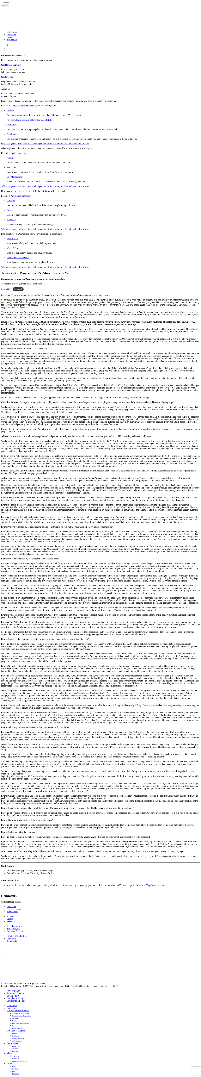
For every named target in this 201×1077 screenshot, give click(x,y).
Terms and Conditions (16, 993)
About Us (5, 89)
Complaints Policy (15, 998)
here (40, 284)
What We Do (12, 238)
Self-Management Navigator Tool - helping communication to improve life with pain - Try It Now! (45, 143)
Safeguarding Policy (16, 1001)
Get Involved (7, 77)
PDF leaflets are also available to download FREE (29, 120)
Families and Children (17, 936)
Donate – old (16, 1046)
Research (11, 921)
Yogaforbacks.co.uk (155, 885)
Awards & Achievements (18, 257)
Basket (14, 1066)
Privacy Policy (13, 991)
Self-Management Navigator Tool (21, 1016)
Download (18, 289)
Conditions (11, 938)
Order (9, 37)
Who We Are (12, 248)
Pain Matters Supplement (25, 105)
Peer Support (12, 167)
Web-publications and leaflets (20, 1013)
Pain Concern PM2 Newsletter (20, 1023)
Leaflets (10, 110)
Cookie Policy (13, 996)
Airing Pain (12, 124)
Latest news (12, 32)
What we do (15, 1056)
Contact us (11, 34)
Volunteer (11, 200)
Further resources (14, 909)
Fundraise (11, 219)
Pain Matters (12, 134)
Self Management (14, 177)
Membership (12, 911)
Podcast (10, 916)
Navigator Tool (13, 928)
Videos (10, 919)
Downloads (15, 1073)
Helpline (10, 158)
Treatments (12, 941)
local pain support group (18, 153)
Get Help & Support (11, 65)
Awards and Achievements (19, 1061)
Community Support (18, 1038)
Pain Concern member (20, 196)
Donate (10, 210)
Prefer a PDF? (6, 289)
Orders (14, 1071)
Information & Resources (13, 55)
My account (12, 39)
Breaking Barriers (15, 931)
